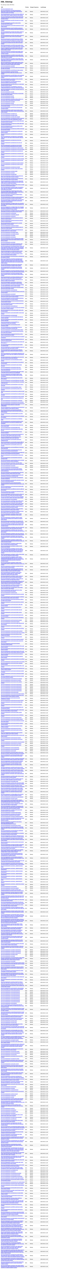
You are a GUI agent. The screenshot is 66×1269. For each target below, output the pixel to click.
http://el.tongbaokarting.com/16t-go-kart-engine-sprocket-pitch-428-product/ (11, 23)
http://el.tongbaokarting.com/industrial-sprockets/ (11, 1173)
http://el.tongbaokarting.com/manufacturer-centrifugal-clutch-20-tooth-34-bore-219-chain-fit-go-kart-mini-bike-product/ (12, 827)
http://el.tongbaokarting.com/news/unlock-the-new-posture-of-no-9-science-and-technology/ (11, 450)
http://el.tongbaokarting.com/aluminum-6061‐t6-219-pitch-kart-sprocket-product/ (12, 127)
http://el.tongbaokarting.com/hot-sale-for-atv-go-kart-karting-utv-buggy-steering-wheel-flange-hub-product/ (12, 789)
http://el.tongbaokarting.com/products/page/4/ (10, 993)
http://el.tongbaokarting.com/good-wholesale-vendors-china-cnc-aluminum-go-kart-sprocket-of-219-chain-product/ (12, 755)
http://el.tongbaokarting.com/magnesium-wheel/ (11, 825)
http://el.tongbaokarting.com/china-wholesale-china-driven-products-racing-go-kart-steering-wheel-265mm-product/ (12, 274)
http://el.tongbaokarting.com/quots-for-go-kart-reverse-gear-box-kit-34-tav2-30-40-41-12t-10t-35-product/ (12, 1019)
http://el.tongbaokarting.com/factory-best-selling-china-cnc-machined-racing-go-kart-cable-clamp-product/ (12, 501)
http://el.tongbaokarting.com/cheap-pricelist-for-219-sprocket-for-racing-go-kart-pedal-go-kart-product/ (12, 244)
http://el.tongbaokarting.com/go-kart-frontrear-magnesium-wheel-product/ (10, 644)
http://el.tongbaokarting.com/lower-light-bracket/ (11, 812)
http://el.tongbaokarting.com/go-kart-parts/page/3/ (11, 685)
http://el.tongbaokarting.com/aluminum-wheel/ (10, 167)
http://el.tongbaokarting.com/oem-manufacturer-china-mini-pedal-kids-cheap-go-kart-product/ (12, 905)
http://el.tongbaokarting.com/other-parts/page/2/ (11, 949)
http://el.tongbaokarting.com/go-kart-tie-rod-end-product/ (12, 741)
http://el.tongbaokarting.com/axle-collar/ (9, 171)
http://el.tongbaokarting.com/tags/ (8, 1088)
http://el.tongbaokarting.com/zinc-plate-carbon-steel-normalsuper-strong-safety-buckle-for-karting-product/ (12, 1168)
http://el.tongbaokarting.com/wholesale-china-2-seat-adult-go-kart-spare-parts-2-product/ (12, 1115)
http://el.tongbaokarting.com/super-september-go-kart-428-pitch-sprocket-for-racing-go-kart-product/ (12, 1082)
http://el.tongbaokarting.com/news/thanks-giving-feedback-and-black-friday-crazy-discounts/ (11, 437)
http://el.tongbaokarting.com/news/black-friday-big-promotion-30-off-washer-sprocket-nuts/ (11, 328)
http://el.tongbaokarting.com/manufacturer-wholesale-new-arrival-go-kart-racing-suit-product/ (12, 831)
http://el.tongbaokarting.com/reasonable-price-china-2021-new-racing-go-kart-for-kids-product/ (12, 1024)
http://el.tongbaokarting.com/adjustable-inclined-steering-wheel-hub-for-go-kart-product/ (13, 1219)
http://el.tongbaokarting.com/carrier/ (8, 237)
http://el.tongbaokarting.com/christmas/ (9, 289)
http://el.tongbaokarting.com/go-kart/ (8, 750)
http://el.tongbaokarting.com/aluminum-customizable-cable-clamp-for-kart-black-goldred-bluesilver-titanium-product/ (12, 137)
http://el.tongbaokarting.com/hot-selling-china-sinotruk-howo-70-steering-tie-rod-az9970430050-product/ (12, 795)
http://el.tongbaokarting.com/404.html (8, 1118)
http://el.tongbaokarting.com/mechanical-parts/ (10, 1174)
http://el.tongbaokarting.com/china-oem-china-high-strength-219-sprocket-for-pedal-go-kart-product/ (11, 265)
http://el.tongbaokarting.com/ (7, 8)
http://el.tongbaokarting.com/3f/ (7, 96)
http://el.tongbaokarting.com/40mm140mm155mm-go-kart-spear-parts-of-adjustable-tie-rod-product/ (12, 100)
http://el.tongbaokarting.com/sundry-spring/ (10, 1063)
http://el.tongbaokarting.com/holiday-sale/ (9, 781)
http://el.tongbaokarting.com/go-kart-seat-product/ (11, 717)
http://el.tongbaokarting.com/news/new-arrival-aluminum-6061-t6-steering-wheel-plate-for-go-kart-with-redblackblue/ (13, 404)
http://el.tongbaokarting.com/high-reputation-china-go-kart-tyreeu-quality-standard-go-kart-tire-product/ (12, 779)
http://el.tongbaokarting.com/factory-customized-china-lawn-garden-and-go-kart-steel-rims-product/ (12, 512)
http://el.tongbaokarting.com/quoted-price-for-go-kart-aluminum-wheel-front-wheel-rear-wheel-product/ (12, 1016)
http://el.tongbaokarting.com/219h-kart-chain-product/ (12, 70)
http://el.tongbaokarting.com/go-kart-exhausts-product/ (12, 639)
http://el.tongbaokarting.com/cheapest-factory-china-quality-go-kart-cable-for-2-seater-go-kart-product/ (12, 251)
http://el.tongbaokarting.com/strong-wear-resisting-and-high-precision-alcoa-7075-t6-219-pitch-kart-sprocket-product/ (12, 1061)
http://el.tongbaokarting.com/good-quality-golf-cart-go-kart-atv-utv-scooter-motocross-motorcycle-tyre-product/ (12, 753)
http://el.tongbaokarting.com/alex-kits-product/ (10, 116)
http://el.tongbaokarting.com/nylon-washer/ (10, 888)
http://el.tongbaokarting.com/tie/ (7, 1097)
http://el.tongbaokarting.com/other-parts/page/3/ (11, 951)
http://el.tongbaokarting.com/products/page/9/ (10, 1001)
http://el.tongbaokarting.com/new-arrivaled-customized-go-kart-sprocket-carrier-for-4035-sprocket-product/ (12, 845)
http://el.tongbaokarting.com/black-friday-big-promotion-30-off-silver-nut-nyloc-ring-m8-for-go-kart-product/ (12, 211)
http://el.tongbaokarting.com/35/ (7, 91)
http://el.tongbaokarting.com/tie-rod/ (8, 1095)
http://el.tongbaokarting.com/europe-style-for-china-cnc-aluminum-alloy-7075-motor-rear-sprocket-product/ (12, 495)
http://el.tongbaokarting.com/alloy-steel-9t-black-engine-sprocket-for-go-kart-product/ (12, 1191)
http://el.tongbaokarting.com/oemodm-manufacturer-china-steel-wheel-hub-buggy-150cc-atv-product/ (12, 931)
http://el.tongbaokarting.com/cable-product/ (10, 233)
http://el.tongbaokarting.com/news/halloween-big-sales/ (12, 380)
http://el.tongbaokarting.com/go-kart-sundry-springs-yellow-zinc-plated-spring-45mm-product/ (12, 733)
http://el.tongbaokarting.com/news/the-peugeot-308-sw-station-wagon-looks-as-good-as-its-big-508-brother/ (12, 442)
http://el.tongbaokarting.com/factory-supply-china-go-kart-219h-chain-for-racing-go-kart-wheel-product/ (12, 576)
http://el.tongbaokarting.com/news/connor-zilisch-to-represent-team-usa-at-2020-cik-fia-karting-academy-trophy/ (12, 350)
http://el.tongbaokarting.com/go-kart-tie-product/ (11, 737)
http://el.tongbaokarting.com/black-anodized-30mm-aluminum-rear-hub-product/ (11, 195)
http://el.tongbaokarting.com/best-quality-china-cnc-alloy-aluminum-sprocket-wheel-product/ (13, 185)
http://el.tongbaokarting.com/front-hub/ (9, 592)
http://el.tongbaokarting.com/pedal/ (8, 961)
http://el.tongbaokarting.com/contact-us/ (9, 305)
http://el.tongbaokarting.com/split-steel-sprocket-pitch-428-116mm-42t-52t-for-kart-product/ (12, 1049)
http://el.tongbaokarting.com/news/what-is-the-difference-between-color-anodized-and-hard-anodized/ (13, 453)
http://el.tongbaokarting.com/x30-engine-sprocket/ (11, 1117)
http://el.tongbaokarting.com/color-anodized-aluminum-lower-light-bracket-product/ (12, 304)
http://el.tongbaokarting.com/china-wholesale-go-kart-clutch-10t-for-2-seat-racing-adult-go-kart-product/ (12, 277)
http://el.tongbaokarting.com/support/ (8, 1086)
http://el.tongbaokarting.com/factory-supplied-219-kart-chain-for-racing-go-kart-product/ (12, 567)
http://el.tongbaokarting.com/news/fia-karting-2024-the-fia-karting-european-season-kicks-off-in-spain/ (12, 473)
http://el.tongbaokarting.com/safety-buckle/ (10, 1039)
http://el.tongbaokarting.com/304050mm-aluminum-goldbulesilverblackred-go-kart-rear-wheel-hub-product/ (12, 87)
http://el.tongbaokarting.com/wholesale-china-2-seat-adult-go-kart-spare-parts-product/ (12, 1121)
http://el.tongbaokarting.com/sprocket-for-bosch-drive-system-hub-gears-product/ (12, 1196)
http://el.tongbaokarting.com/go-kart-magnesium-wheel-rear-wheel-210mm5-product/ (12, 677)
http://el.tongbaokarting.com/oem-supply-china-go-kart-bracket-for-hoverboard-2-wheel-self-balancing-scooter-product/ (12, 911)
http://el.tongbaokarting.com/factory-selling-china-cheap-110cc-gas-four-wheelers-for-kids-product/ (12, 555)
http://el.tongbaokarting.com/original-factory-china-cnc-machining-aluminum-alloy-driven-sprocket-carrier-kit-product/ (12, 947)
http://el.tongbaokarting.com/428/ (8, 101)
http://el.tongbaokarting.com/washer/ (8, 1109)
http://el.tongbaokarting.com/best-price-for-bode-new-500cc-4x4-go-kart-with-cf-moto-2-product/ (12, 176)
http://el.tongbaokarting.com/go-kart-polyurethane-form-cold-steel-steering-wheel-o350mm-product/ (12, 696)
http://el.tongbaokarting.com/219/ (8, 65)
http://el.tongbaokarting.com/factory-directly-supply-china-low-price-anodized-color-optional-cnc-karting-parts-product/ (12, 518)
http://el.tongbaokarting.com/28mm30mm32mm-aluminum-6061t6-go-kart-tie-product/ (11, 82)
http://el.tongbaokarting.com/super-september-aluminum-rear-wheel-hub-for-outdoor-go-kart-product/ (13, 1079)
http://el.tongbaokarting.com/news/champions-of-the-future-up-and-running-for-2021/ (12, 334)
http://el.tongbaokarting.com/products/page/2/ (10, 990)
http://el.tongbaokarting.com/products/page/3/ (10, 992)
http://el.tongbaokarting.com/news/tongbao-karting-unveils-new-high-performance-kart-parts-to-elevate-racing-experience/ (12, 469)
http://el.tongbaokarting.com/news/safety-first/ (10, 427)
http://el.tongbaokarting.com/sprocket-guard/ (10, 1051)
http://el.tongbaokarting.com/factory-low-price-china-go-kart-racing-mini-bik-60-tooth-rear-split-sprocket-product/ (12, 534)
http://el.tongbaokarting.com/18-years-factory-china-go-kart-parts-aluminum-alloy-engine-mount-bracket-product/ (12, 36)
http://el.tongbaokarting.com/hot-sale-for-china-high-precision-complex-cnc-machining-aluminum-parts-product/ (12, 791)
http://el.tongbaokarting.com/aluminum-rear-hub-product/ (12, 149)
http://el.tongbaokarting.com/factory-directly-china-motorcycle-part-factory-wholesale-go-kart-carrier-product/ (11, 514)
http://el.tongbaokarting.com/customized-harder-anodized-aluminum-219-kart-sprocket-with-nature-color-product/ (12, 483)
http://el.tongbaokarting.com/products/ (9, 1003)
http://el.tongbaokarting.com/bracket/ (8, 213)
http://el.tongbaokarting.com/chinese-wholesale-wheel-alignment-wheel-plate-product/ (12, 288)
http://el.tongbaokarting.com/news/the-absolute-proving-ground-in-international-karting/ (12, 481)
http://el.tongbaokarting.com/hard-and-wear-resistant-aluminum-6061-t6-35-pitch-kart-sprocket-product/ (12, 762)
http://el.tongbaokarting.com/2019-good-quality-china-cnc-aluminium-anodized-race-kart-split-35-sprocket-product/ (12, 42)
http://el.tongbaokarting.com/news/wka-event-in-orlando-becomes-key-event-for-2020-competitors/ (12, 461)
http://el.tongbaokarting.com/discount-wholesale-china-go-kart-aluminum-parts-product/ (12, 492)
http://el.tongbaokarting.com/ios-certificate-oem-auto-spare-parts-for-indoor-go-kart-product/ (12, 804)
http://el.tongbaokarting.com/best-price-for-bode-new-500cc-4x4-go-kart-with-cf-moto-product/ (12, 179)
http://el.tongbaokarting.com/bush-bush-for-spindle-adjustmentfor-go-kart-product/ (11, 223)
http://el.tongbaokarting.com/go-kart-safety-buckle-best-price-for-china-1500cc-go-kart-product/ (12, 710)
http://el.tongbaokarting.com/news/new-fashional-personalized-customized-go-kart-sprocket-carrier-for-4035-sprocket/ (12, 410)
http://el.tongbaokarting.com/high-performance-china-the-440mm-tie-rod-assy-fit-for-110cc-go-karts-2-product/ (12, 768)
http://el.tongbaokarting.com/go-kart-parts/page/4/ (11, 687)
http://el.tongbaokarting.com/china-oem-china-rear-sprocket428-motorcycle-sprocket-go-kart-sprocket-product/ (11, 268)
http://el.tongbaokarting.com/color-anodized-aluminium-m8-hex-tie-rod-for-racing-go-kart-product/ (12, 296)
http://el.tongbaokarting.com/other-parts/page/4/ (11, 952)
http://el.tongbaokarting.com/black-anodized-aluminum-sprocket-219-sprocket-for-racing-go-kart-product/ (12, 198)
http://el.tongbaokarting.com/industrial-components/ (11, 1176)
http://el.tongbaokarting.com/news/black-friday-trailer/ (12, 329)
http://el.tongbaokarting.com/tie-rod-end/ (9, 1093)
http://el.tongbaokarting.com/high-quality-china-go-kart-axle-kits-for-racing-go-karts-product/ (12, 777)
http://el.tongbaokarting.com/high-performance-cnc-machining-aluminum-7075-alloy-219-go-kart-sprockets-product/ (12, 773)
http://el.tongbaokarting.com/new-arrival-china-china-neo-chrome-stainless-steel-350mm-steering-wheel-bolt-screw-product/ (12, 839)
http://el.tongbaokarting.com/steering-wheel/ (10, 1058)
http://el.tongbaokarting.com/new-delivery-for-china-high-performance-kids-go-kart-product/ (12, 848)
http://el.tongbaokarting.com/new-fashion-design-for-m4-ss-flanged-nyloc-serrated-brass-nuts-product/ (12, 861)
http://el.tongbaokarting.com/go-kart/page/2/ (10, 747)
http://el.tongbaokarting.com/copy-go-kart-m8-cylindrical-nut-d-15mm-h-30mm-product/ (12, 308)
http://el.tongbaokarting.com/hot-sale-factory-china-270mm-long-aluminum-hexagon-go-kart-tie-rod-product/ (12, 786)
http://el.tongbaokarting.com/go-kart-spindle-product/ (12, 719)
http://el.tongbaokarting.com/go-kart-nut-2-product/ (11, 678)
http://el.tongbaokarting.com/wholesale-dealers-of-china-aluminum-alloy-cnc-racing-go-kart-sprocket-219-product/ (13, 1127)
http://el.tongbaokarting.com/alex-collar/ (9, 115)
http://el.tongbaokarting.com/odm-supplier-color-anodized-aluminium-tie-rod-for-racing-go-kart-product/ (12, 890)
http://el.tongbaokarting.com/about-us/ (9, 113)
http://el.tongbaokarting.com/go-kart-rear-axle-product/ (12, 700)
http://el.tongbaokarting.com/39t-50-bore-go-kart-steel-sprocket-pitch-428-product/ (12, 94)
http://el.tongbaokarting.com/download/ (9, 315)
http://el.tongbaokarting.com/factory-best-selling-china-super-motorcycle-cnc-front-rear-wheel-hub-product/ (12, 504)
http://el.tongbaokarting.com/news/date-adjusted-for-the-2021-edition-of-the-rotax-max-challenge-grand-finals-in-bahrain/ (12, 354)
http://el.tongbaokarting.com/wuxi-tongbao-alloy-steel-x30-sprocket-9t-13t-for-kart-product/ (12, 1163)
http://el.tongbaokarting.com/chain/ (8, 242)
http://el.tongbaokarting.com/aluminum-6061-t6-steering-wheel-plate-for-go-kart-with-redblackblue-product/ (12, 119)
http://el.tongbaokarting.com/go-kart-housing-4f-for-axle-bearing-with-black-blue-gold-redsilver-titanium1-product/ (12, 652)
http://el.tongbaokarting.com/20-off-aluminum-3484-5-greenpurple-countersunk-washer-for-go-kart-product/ (12, 39)
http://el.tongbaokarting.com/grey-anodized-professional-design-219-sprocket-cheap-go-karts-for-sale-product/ (12, 759)
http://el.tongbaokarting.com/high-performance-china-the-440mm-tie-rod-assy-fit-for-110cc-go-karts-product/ (12, 770)
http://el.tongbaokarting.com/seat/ (8, 956)
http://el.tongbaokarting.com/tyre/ (8, 1108)
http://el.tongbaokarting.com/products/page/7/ (10, 998)
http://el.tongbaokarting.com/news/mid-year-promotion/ (12, 402)
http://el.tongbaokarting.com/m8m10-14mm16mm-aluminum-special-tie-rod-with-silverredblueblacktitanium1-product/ (11, 822)
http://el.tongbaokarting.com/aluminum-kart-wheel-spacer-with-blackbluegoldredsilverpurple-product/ (11, 146)
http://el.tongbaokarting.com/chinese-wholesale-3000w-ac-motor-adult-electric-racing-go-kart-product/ (12, 285)
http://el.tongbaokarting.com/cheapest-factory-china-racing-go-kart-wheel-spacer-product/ (12, 254)
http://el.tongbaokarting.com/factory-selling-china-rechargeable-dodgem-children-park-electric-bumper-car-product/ (13, 563)
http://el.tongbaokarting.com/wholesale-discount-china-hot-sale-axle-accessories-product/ (12, 1130)
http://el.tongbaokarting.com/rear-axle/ (9, 1020)
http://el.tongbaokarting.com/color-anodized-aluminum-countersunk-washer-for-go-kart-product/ (12, 299)
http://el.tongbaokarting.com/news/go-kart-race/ (11, 367)
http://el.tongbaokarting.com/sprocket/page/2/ (10, 1052)
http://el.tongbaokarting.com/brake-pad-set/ (10, 214)
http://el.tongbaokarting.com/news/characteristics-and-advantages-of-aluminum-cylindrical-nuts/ (12, 475)
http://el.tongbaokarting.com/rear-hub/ (9, 1022)
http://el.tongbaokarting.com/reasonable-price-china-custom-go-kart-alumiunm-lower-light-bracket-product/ (12, 1031)
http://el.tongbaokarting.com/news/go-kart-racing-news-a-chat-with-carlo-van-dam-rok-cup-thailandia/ (12, 372)
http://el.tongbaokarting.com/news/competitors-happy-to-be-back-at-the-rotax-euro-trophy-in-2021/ (12, 348)
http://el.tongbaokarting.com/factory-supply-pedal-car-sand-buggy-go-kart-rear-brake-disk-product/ (12, 579)
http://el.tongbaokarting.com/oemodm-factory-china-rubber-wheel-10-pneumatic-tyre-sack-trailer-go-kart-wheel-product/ (12, 924)
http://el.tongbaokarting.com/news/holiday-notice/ (11, 387)
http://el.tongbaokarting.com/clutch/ (8, 294)
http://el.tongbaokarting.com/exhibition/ (9, 499)
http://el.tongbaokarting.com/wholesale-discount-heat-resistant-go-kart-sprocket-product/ (12, 1132)
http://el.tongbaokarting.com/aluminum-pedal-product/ (12, 147)
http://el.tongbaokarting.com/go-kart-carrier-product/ (11, 630)
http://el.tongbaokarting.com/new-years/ (9, 798)
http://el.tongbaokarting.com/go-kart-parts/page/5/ (11, 689)
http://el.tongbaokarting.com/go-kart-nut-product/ (11, 680)
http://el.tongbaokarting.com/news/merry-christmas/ (11, 400)
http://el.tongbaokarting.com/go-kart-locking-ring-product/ (13, 661)
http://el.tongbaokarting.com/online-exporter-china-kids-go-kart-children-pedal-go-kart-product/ (12, 944)
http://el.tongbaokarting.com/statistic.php (9, 1170)
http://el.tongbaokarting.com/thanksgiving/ (9, 1089)
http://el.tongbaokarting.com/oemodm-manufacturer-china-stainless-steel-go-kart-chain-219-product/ (12, 928)
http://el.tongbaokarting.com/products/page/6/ (10, 996)
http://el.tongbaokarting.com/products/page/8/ (10, 1000)
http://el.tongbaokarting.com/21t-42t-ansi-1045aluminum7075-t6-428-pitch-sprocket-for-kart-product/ (11, 72)
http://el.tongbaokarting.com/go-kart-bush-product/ (11, 620)
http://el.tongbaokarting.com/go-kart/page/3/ (10, 749)
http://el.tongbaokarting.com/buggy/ (8, 216)
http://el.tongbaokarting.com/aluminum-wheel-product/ (12, 162)
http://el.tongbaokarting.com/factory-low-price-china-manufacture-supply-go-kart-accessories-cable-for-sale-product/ (12, 537)
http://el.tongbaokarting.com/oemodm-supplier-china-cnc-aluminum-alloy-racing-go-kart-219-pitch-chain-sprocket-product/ (12, 937)
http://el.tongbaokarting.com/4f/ (7, 103)
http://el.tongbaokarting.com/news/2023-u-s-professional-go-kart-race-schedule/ (10, 322)
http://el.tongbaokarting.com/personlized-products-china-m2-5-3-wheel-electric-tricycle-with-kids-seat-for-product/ (12, 963)
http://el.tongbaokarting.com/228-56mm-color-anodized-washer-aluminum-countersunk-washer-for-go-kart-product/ (12, 76)
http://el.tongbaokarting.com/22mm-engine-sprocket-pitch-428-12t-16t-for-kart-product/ (12, 79)
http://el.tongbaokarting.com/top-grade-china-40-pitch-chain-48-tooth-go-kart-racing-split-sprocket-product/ (12, 1099)
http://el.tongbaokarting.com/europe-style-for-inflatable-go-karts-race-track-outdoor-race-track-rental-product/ (12, 497)
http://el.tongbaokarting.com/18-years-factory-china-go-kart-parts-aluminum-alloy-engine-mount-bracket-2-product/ (12, 32)
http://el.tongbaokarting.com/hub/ (8, 172)
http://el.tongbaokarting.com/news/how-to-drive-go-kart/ (12, 396)
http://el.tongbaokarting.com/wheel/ (8, 1113)
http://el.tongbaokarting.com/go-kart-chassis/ (10, 621)
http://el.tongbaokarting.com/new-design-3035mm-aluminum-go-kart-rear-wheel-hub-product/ (11, 1199)
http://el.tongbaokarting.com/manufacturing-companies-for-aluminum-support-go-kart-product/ (12, 834)
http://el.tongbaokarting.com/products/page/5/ (10, 995)
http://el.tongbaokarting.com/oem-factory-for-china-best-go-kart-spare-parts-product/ (12, 900)
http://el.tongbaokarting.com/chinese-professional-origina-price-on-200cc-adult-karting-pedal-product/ (11, 283)
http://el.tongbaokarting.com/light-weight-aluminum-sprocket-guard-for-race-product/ (11, 810)
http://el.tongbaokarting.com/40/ (7, 97)
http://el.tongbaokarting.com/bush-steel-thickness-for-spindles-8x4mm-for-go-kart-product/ (12, 230)
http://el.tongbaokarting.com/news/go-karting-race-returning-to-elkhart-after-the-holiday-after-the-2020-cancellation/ (12, 375)
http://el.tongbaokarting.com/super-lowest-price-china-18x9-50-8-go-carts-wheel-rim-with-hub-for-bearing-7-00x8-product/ (12, 1066)
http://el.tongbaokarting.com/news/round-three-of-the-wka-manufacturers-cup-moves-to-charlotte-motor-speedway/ (12, 422)
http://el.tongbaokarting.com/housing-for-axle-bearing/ (12, 796)
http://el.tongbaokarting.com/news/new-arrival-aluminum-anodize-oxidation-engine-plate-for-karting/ (13, 408)
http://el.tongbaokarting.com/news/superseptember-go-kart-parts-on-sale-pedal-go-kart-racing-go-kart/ (12, 435)
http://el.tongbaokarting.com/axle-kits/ (8, 174)
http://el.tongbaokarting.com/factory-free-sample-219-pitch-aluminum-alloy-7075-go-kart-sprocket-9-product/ (12, 522)
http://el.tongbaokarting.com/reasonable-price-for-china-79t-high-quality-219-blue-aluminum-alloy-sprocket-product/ (12, 1033)
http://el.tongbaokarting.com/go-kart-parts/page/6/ (11, 690)
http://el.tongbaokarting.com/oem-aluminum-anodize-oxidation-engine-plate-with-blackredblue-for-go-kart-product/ (12, 893)
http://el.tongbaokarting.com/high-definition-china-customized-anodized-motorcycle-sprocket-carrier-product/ (11, 764)
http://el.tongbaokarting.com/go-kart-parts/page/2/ (11, 684)
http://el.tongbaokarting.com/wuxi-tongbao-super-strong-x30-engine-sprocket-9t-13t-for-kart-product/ (12, 1165)
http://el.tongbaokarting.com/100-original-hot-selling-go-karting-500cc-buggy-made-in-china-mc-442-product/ (12, 15)
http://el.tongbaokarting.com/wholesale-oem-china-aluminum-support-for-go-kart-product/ (11, 1135)
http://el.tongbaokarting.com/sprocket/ (9, 1054)
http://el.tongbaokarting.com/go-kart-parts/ (9, 692)
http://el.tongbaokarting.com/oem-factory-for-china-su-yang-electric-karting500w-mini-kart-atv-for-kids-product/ (12, 903)
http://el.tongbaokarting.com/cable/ (8, 235)
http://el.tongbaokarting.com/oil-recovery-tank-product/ (12, 1183)
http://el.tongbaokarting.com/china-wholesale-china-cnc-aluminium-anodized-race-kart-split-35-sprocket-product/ (12, 271)
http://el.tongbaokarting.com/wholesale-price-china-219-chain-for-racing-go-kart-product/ (12, 1160)
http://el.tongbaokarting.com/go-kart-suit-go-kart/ (11, 728)
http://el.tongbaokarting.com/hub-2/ (8, 1171)
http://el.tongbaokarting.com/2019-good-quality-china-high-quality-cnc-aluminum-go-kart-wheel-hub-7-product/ (12, 46)
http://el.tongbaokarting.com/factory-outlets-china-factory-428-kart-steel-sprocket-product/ (11, 544)
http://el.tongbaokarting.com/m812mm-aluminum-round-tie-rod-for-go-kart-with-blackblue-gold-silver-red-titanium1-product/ (12, 819)
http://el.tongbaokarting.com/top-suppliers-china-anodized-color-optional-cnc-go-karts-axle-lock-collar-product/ (12, 1105)
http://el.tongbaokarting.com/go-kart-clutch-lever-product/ (13, 632)
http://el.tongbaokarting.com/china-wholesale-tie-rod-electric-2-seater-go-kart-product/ (12, 280)
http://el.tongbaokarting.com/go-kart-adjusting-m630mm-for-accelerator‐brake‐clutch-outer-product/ (12, 597)
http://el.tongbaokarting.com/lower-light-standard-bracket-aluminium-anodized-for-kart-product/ (11, 814)
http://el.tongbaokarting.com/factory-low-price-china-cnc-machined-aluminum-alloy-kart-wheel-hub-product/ (12, 528)
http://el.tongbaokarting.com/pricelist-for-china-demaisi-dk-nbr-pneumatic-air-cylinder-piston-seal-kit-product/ (12, 989)
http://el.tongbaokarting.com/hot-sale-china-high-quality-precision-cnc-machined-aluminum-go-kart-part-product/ (12, 783)
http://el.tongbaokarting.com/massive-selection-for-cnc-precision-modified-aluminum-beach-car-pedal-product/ (12, 836)
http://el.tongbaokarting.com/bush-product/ (10, 225)
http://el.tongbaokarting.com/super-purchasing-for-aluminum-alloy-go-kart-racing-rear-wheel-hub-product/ (12, 1077)
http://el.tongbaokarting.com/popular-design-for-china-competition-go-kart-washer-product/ (12, 971)
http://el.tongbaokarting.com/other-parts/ (9, 954)
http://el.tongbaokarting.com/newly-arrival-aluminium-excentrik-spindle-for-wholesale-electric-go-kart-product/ (12, 864)
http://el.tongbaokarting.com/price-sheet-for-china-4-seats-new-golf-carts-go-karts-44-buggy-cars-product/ (12, 982)
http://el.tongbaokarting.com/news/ (8, 465)
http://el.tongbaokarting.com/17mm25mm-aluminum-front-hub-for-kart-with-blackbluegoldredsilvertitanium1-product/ (12, 29)
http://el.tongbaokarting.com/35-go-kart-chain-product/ (12, 1177)
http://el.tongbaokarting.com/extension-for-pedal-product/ (13, 1182)
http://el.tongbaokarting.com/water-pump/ (9, 1111)
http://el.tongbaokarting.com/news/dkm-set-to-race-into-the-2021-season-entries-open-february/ (12, 357)
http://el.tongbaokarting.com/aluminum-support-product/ (12, 158)
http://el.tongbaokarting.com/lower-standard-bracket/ (12, 816)
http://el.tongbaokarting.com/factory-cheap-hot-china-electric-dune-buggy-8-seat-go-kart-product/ (12, 509)
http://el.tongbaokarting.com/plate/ (8, 965)
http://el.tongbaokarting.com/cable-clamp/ (9, 232)
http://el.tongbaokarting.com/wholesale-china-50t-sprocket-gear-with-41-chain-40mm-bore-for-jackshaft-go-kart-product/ (12, 1123)
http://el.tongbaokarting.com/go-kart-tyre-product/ (11, 743)
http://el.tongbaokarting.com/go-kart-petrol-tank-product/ (12, 693)
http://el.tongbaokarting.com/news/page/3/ (9, 467)
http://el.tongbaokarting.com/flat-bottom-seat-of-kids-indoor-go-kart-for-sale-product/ (12, 588)
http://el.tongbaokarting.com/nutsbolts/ (9, 886)
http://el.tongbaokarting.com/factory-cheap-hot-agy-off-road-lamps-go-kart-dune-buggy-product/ (12, 507)
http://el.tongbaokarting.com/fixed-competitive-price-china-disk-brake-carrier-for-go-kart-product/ (12, 585)
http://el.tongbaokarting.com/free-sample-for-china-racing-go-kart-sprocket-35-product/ (11, 590)
